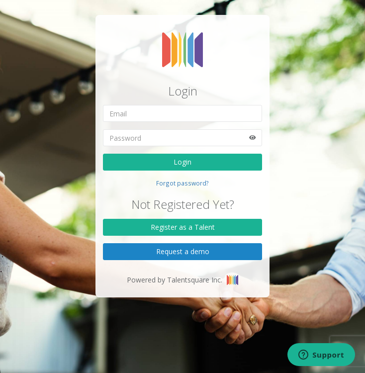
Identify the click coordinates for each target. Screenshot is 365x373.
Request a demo (182, 251)
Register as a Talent (183, 227)
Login (182, 162)
